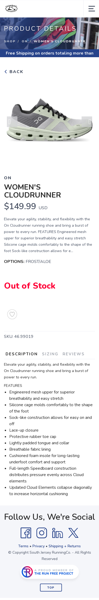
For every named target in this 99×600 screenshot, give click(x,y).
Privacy (38, 546)
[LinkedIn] (57, 533)
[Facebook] (26, 533)
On (25, 41)
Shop (10, 41)
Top (50, 588)
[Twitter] (73, 533)
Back (13, 72)
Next (87, 123)
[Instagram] (42, 533)
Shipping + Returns (65, 546)
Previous (12, 123)
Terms (23, 546)
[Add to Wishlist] (12, 314)
